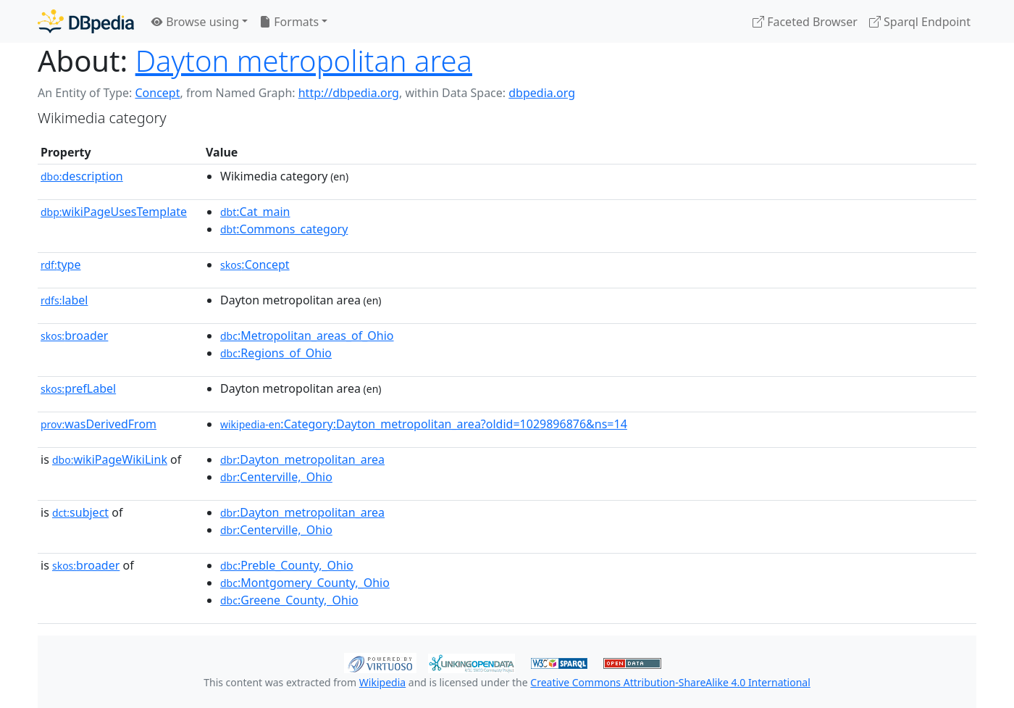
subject (80, 512)
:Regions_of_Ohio (276, 353)
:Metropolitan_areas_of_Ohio (307, 335)
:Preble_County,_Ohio (286, 565)
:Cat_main (255, 212)
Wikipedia (382, 682)
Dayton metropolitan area (303, 60)
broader (74, 335)
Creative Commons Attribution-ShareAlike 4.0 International (670, 682)
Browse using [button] (195, 22)
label (64, 300)
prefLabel (78, 388)
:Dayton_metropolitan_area (302, 459)
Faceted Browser (805, 22)
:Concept (255, 264)
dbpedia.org (541, 93)
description (82, 176)
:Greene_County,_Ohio (289, 600)
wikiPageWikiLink (109, 459)
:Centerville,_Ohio (276, 477)
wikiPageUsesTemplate (114, 212)
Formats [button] (289, 22)
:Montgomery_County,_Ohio (305, 583)
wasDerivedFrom (98, 424)
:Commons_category (284, 229)
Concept (157, 93)
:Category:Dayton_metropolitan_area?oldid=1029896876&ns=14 (423, 424)
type (61, 264)
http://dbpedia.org (348, 93)
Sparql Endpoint (920, 22)
